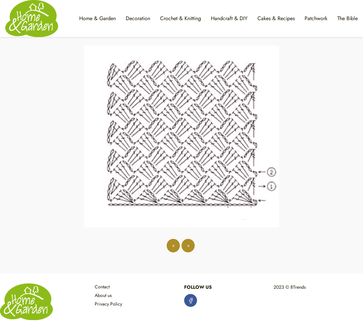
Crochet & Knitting (180, 18)
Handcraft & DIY (229, 18)
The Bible (347, 18)
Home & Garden (97, 18)
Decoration (138, 18)
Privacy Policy (108, 304)
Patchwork (316, 18)
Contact (102, 286)
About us (103, 295)
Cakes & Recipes (276, 18)
